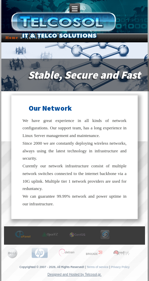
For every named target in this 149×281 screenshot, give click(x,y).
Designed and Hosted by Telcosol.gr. (74, 274)
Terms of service (98, 267)
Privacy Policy (120, 267)
